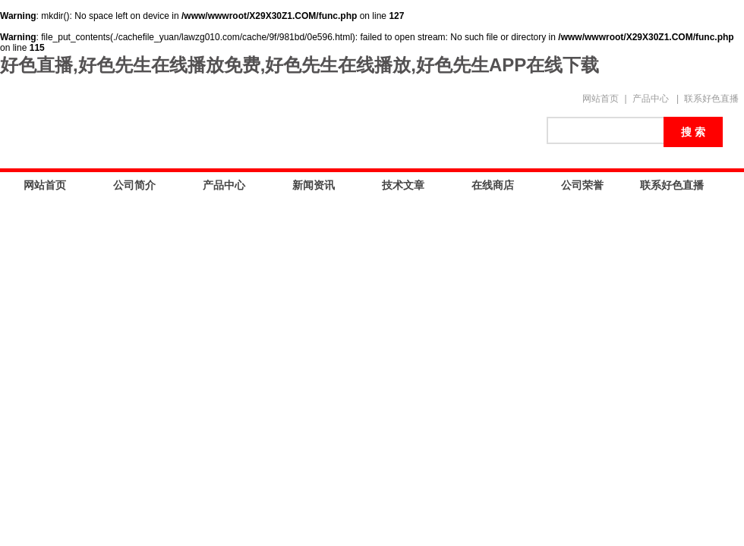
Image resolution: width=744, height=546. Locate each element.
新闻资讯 (313, 185)
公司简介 (134, 185)
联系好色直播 (711, 98)
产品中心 (650, 98)
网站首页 (600, 98)
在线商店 (492, 185)
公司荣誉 (582, 185)
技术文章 (403, 185)
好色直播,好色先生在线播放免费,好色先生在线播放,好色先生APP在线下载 (299, 65)
